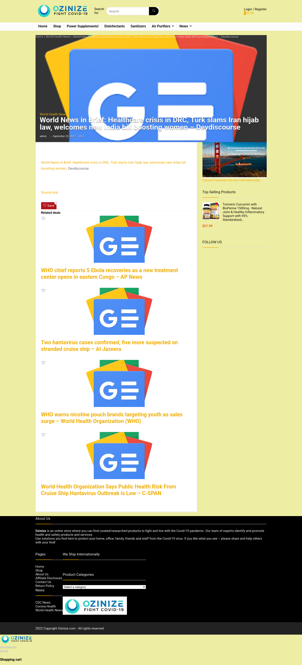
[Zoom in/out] (14, 647)
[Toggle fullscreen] (10, 647)
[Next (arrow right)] (6, 651)
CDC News (43, 602)
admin (43, 136)
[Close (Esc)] (1, 647)
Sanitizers (138, 26)
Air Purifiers (161, 26)
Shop (57, 26)
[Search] (154, 11)
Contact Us (43, 582)
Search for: (99, 11)
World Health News (58, 36)
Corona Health (46, 606)
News (184, 26)
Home (43, 26)
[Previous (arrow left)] (1, 651)
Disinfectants (114, 26)
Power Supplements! (83, 26)
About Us (42, 574)
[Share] (6, 647)
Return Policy (45, 586)
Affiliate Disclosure (49, 578)
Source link (49, 192)
